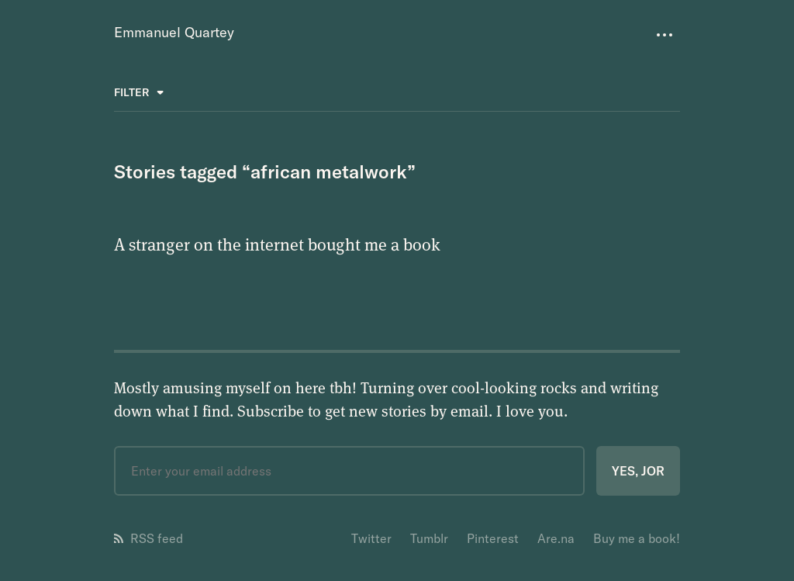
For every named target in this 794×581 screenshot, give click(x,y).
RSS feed (148, 538)
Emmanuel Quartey (174, 32)
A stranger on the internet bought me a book (277, 243)
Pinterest (493, 538)
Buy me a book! (636, 538)
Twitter (371, 538)
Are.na (556, 538)
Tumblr (429, 538)
